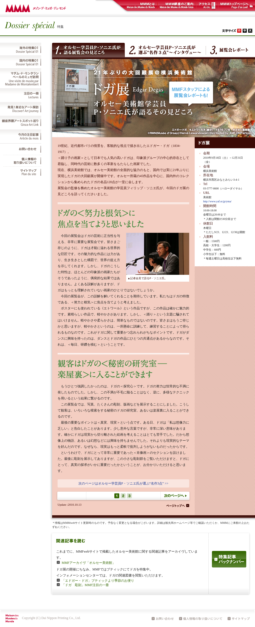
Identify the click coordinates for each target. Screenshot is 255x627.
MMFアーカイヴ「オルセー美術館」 (88, 563)
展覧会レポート (229, 50)
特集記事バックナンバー (229, 559)
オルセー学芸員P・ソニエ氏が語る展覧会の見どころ (88, 50)
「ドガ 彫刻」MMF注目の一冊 (85, 585)
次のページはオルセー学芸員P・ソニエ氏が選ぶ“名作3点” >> (123, 483)
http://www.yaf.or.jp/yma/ (217, 201)
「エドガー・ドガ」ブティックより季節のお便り (98, 581)
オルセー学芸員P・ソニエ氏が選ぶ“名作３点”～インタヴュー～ (165, 50)
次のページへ (175, 495)
